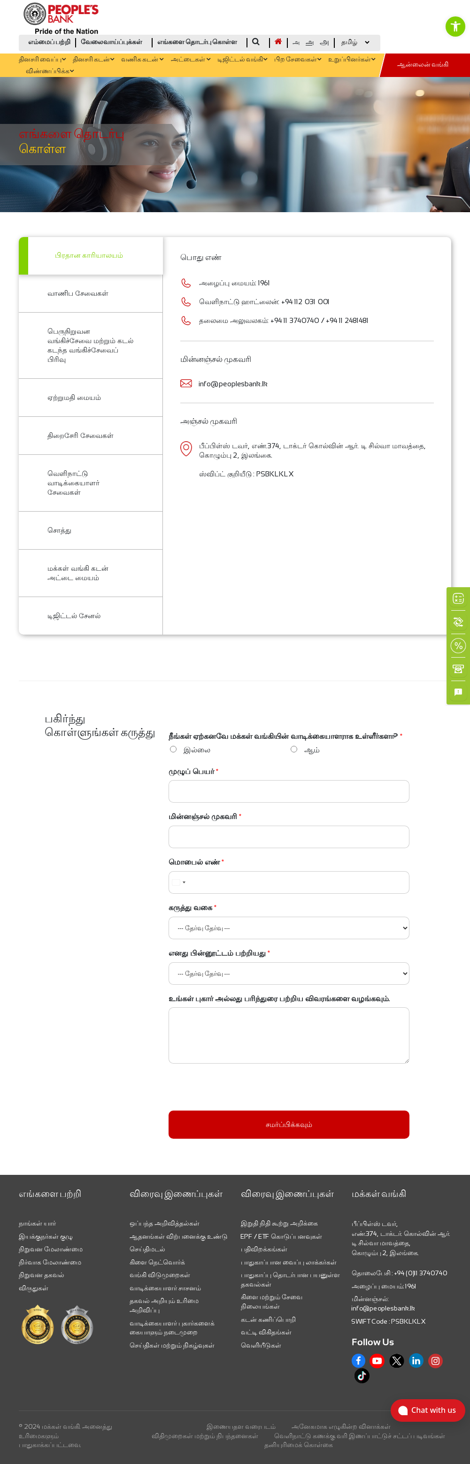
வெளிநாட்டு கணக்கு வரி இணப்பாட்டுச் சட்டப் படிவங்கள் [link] (359, 1436)
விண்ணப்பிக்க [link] (50, 72)
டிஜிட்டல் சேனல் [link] (73, 616)
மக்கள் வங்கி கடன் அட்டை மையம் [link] (77, 573)
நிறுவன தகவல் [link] (41, 1275)
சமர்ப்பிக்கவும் (289, 1124)
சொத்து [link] (59, 530)
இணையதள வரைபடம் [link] (241, 1426)
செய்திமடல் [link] (147, 1249)
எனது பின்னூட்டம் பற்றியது (219, 953)
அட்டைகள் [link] (190, 60)
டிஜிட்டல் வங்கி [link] (242, 60)
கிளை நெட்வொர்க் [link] (157, 1262)
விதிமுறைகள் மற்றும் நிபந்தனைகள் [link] (205, 1436)
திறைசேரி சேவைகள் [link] (80, 435)
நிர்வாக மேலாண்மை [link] (50, 1262)
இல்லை (197, 750)
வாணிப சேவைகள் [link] (77, 293)
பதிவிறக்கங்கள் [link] (264, 1249)
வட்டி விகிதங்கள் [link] (266, 1332)
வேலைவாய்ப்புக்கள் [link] (111, 42)
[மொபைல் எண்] (289, 882)
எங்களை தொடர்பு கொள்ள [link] (197, 42)
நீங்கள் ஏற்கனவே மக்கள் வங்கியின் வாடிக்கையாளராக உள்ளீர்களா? (286, 736)
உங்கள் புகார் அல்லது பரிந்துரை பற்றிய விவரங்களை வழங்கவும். (279, 999)
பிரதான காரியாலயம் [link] (89, 256)
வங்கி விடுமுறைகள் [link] (160, 1275)
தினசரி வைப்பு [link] (42, 60)
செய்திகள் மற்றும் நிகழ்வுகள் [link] (172, 1345)
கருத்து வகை (193, 908)
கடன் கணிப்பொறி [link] (268, 1319)
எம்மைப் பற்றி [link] (49, 42)
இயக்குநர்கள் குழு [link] (46, 1236)
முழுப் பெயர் (194, 771)
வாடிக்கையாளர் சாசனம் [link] (165, 1288)
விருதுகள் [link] (33, 1288)
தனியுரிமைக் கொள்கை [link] (298, 1445)
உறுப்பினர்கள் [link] (351, 60)
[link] (455, 26)
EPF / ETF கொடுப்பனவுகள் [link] (281, 1236)
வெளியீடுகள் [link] (261, 1345)
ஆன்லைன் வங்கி (422, 65)
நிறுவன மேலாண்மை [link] (51, 1249)
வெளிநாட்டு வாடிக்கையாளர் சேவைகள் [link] (73, 482)
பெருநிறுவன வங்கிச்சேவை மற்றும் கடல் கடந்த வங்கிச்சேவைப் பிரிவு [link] (90, 345)
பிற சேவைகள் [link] (297, 60)
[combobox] (178, 882)
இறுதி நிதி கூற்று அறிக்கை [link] (279, 1223)
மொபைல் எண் (196, 862)
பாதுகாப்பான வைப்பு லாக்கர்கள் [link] (289, 1262)
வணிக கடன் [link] (142, 60)
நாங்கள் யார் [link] (37, 1223)
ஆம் (312, 750)
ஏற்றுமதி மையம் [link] (74, 397)
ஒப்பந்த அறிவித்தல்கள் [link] (165, 1223)
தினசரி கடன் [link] (93, 60)
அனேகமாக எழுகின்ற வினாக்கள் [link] (341, 1426)
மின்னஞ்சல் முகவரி (205, 816)
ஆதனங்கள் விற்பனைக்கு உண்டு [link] (179, 1236)
